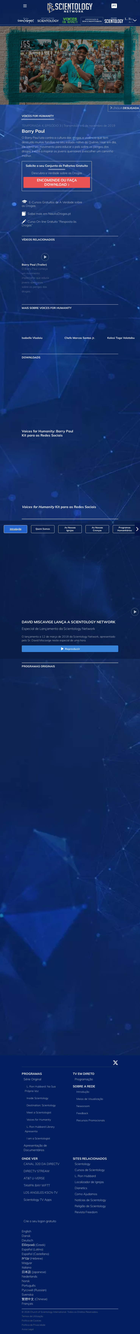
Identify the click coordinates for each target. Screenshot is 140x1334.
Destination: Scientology (41, 1105)
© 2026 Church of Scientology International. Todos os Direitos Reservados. (60, 1311)
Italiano (26, 1267)
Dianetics (81, 1188)
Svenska (27, 1294)
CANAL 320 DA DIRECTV (41, 1164)
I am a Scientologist (38, 1138)
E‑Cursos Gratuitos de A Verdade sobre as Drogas (52, 204)
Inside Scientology (37, 1098)
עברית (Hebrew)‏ (32, 1258)
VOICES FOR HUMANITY (38, 116)
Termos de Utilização (32, 1316)
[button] (137, 529)
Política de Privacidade (33, 1324)
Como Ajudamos (86, 1194)
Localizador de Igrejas (89, 1182)
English (26, 1231)
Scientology (82, 1164)
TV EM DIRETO (83, 1074)
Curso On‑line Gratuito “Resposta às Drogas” (49, 223)
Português (29, 1285)
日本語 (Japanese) (34, 1272)
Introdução (82, 1091)
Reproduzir (70, 649)
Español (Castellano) (35, 1254)
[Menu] (25, 5)
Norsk (26, 1281)
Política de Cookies (31, 1320)
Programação (84, 1079)
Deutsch (27, 1240)
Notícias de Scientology (90, 1200)
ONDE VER (30, 1158)
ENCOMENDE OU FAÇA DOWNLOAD (57, 182)
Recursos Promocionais (90, 1120)
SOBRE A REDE (84, 1086)
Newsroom (83, 1106)
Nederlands (29, 1276)
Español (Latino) (32, 1249)
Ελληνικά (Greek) (33, 1245)
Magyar (27, 1263)
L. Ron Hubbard (85, 1176)
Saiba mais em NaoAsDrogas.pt (49, 214)
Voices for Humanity (39, 1119)
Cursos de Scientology (90, 1170)
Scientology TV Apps (38, 1199)
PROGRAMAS (32, 1074)
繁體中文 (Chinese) (34, 1299)
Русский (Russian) (34, 1290)
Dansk (26, 1236)
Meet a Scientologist (39, 1112)
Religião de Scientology (90, 1206)
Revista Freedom (86, 1212)
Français (27, 1303)
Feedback (82, 1113)
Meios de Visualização (89, 1099)
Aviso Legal (28, 1329)
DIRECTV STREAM (36, 1171)
